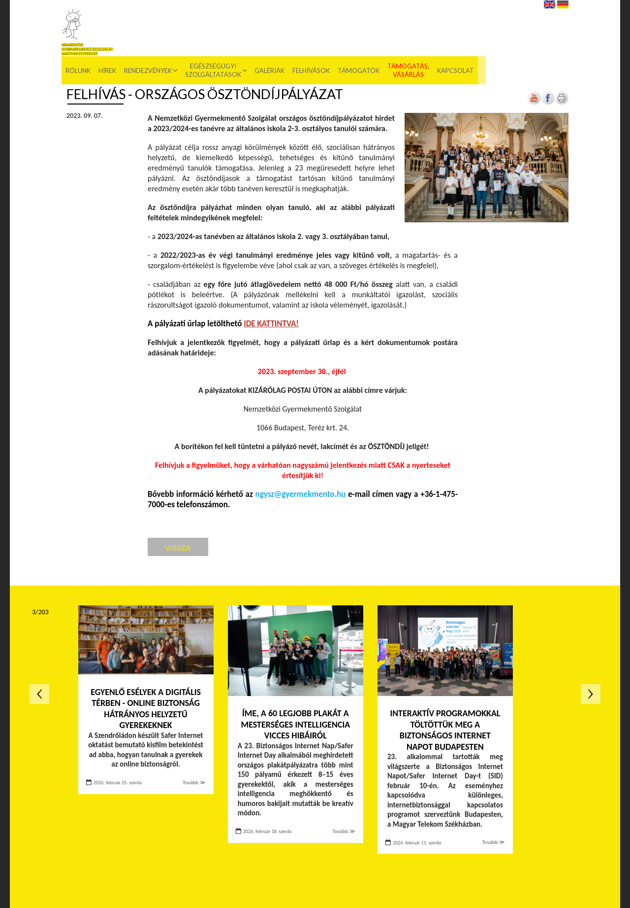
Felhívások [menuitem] (401, 25)
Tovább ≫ (194, 782)
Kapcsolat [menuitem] (546, 25)
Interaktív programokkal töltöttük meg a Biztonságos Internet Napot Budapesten (445, 730)
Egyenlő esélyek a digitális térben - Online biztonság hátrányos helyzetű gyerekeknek (146, 709)
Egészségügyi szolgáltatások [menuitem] (304, 25)
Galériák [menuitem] (360, 25)
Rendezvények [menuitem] (238, 25)
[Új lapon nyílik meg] (548, 103)
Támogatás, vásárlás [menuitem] (499, 25)
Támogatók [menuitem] (449, 25)
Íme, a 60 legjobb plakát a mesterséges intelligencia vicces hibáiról (295, 724)
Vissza (178, 547)
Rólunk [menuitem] (168, 25)
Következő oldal (590, 694)
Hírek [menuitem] (198, 25)
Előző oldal (39, 694)
